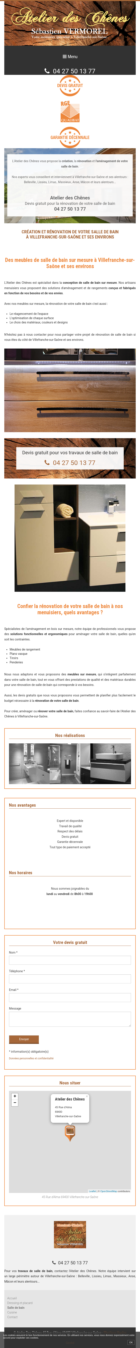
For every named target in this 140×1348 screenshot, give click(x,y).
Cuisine (12, 1312)
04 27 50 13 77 (74, 71)
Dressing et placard (20, 1303)
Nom (13, 952)
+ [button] (14, 1096)
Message (15, 1008)
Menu (72, 56)
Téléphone (17, 971)
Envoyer (24, 1039)
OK (131, 1342)
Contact (12, 1317)
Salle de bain (15, 1307)
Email (13, 990)
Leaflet (92, 1191)
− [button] (14, 1103)
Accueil (12, 1298)
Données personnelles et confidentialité (31, 1058)
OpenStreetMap (108, 1191)
